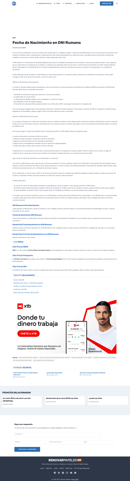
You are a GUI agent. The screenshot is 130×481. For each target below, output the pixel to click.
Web (85, 442)
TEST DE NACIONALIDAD (81, 468)
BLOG (57, 3)
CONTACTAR (106, 3)
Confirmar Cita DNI (19, 289)
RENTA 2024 (79, 3)
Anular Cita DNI (18, 280)
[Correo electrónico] (65, 442)
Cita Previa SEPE (20, 247)
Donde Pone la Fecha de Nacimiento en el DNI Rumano (36, 234)
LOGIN (90, 3)
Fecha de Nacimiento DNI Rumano (27, 215)
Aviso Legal (74, 479)
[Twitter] (58, 472)
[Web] (99, 442)
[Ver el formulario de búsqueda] (117, 3)
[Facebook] (54, 472)
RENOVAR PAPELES (44, 3)
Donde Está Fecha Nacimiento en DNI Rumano (32, 224)
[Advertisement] (65, 20)
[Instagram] (63, 472)
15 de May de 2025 (19, 377)
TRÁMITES (67, 3)
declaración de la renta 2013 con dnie (62, 398)
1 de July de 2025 (52, 375)
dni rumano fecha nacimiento (22, 360)
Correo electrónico (56, 442)
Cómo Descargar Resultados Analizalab (92, 373)
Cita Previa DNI (20, 266)
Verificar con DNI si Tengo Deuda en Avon (27, 286)
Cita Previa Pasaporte (23, 255)
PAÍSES (61, 468)
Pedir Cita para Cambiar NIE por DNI (25, 292)
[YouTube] (71, 472)
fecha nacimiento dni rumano (28, 357)
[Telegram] (67, 472)
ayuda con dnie (95, 398)
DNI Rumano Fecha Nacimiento (26, 205)
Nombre (18, 442)
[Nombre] (30, 442)
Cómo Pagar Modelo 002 (54, 373)
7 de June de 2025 (85, 375)
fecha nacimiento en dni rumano (82, 357)
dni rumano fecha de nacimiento (44, 360)
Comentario (19, 434)
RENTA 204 (69, 468)
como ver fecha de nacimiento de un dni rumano (54, 357)
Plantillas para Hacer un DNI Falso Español (28, 283)
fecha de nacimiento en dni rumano (105, 357)
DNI (14, 38)
